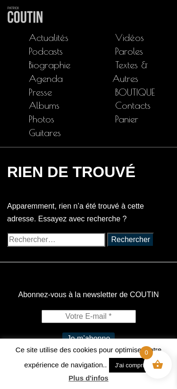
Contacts (133, 105)
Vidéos (129, 37)
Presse (40, 92)
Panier (126, 118)
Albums (44, 105)
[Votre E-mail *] (89, 316)
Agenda (46, 78)
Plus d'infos (88, 378)
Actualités (48, 37)
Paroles (129, 51)
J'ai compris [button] (131, 365)
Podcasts (46, 51)
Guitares (45, 132)
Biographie (49, 64)
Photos (41, 118)
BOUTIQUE (135, 92)
